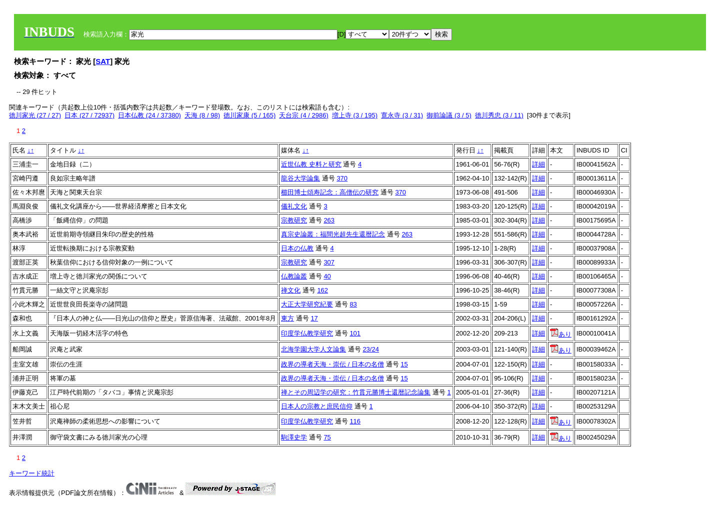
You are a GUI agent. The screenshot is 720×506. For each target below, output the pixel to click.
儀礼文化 (294, 206)
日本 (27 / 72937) (89, 115)
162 (322, 290)
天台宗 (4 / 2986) (303, 115)
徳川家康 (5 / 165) (250, 115)
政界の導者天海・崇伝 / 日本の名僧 (332, 364)
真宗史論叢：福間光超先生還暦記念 (333, 234)
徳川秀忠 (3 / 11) (499, 115)
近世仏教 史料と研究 (311, 164)
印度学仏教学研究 (307, 333)
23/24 (370, 349)
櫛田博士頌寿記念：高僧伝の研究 (329, 192)
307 (329, 262)
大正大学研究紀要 (307, 304)
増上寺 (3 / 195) (355, 115)
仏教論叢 (294, 276)
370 (342, 178)
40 (327, 276)
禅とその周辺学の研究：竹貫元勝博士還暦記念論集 (355, 392)
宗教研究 (294, 220)
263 (329, 220)
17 (314, 318)
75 (327, 437)
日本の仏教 (297, 248)
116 (355, 421)
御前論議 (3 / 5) (449, 115)
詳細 (538, 164)
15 (404, 364)
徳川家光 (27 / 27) (35, 115)
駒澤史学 (294, 437)
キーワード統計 (31, 473)
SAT (103, 61)
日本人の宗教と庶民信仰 (316, 406)
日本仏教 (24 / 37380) (149, 115)
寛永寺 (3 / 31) (402, 115)
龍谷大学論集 (300, 178)
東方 (287, 318)
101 (355, 333)
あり (561, 334)
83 (353, 304)
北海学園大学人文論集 (313, 349)
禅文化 (290, 290)
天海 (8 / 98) (202, 115)
